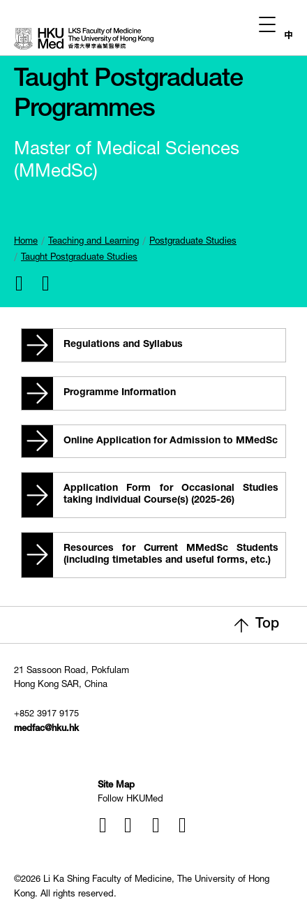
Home (26, 241)
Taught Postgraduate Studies (79, 258)
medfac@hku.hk (46, 729)
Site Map (116, 785)
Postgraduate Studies (193, 241)
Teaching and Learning (93, 241)
